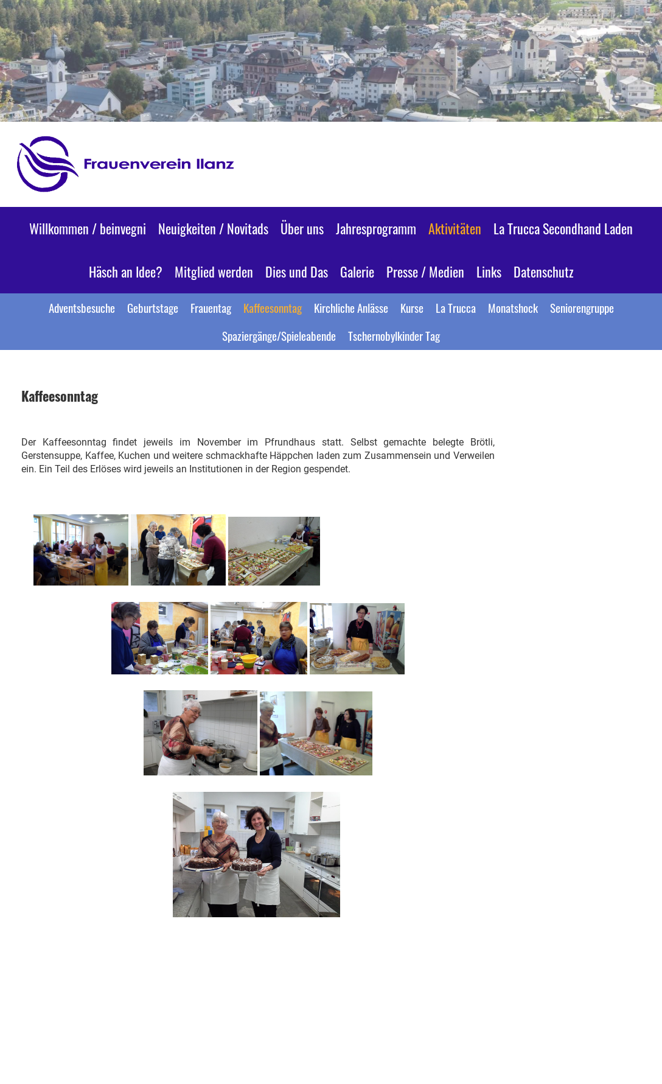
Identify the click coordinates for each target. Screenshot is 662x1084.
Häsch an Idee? (125, 271)
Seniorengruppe (582, 307)
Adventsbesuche (82, 307)
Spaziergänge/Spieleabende (279, 335)
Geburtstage (152, 307)
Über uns (302, 228)
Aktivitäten (454, 228)
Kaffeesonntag (272, 307)
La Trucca (456, 307)
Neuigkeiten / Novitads (213, 228)
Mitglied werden (214, 271)
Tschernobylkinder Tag (394, 335)
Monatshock (513, 307)
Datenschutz (544, 271)
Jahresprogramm (376, 228)
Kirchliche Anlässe (351, 307)
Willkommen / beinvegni (87, 228)
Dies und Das (296, 271)
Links (488, 271)
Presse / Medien (425, 271)
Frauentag (210, 307)
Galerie (357, 271)
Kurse (411, 307)
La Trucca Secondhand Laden (563, 228)
